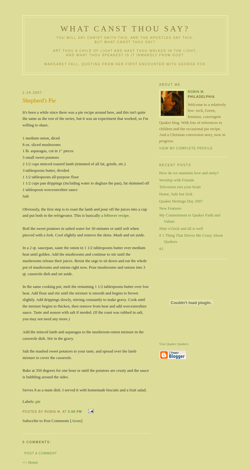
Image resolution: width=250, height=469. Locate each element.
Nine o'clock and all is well (181, 228)
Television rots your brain (180, 186)
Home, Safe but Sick (176, 194)
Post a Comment (41, 453)
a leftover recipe (115, 215)
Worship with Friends (176, 180)
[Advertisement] (96, 80)
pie (38, 401)
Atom (76, 420)
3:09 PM (75, 411)
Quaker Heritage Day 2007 (181, 201)
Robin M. (196, 91)
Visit (174, 344)
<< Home (30, 462)
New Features (170, 208)
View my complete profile (186, 148)
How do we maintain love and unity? (189, 173)
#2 (161, 248)
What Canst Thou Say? (125, 28)
